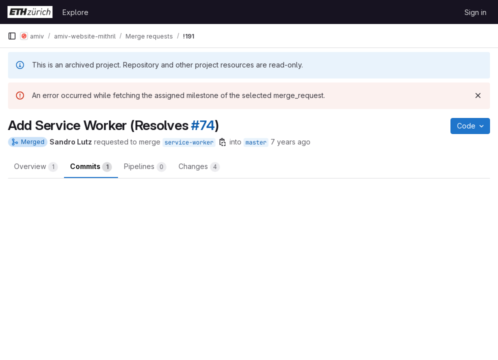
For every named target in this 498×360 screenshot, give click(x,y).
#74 (202, 125)
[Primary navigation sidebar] (12, 36)
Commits (91, 167)
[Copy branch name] (222, 142)
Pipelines (145, 167)
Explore (75, 12)
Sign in (475, 12)
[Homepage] (30, 12)
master (256, 142)
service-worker (189, 142)
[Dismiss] (478, 96)
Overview (36, 167)
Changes (199, 167)
